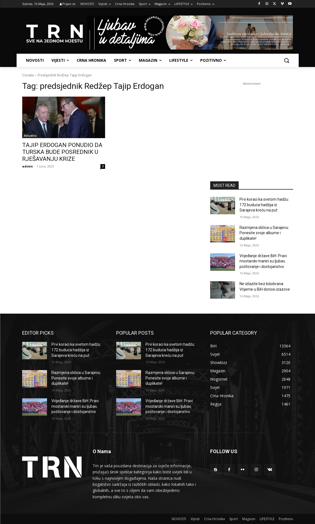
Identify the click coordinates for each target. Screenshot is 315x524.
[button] (286, 60)
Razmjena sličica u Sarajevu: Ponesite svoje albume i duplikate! (264, 233)
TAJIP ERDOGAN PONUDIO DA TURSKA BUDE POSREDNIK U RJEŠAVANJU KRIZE (62, 152)
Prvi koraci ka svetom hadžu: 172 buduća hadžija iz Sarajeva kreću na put (264, 204)
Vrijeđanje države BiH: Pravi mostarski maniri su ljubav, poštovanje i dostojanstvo (263, 261)
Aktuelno (30, 136)
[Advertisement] (251, 121)
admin (27, 166)
